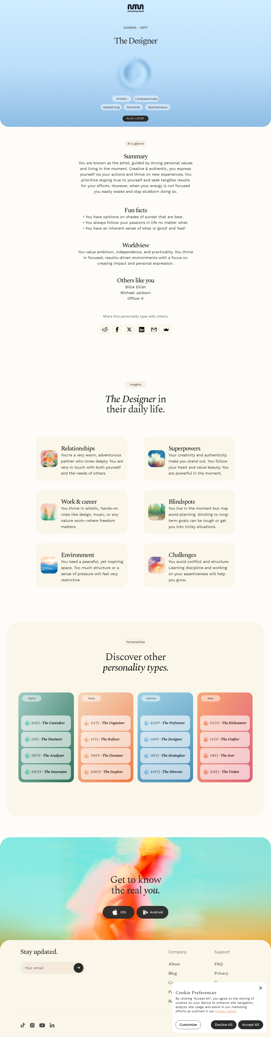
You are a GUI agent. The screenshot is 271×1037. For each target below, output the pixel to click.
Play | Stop (135, 118)
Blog (172, 973)
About (174, 964)
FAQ (218, 964)
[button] (261, 988)
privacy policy (225, 1011)
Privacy (221, 973)
